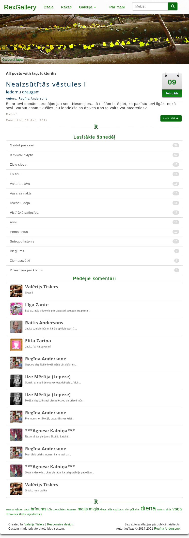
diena (148, 508)
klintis (22, 514)
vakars (161, 509)
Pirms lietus (94, 232)
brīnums (39, 509)
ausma (10, 509)
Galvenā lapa (12, 59)
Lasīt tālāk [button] (171, 118)
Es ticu (94, 174)
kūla (49, 509)
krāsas (18, 509)
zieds (27, 509)
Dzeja (49, 7)
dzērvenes (12, 514)
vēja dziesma (34, 514)
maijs (83, 509)
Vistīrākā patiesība (94, 212)
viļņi (127, 509)
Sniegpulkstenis (94, 241)
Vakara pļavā (94, 184)
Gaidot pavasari (94, 145)
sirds (169, 509)
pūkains (135, 509)
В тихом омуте (94, 155)
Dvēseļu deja (94, 203)
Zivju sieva (94, 164)
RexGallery (20, 7)
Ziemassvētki (94, 261)
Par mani (117, 7)
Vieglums (94, 251)
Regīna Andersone (167, 528)
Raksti (66, 7)
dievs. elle (106, 509)
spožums (118, 509)
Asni (94, 222)
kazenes (72, 509)
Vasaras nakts (94, 193)
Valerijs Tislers (34, 524)
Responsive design (60, 524)
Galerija (87, 7)
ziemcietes (59, 509)
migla (94, 509)
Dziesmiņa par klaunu (94, 270)
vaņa (177, 509)
